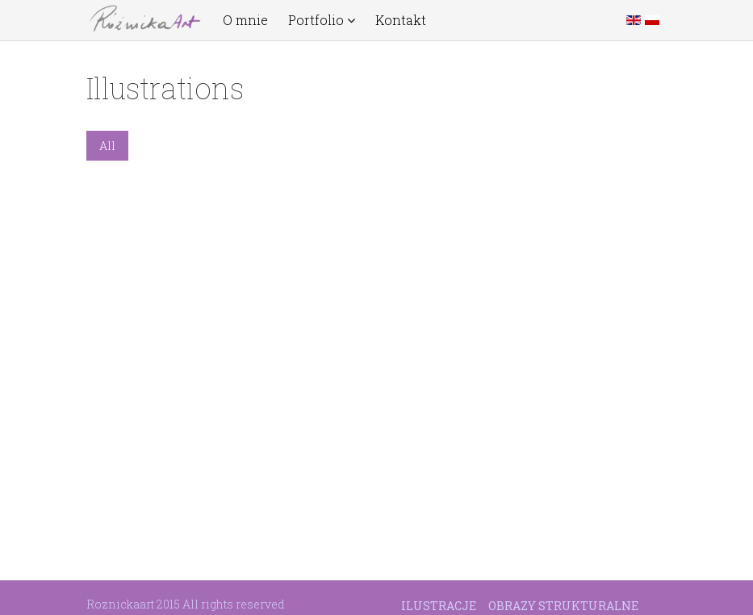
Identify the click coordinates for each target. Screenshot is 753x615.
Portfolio (321, 20)
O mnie (245, 20)
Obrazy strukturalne (563, 605)
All (107, 145)
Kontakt (400, 20)
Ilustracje (438, 605)
